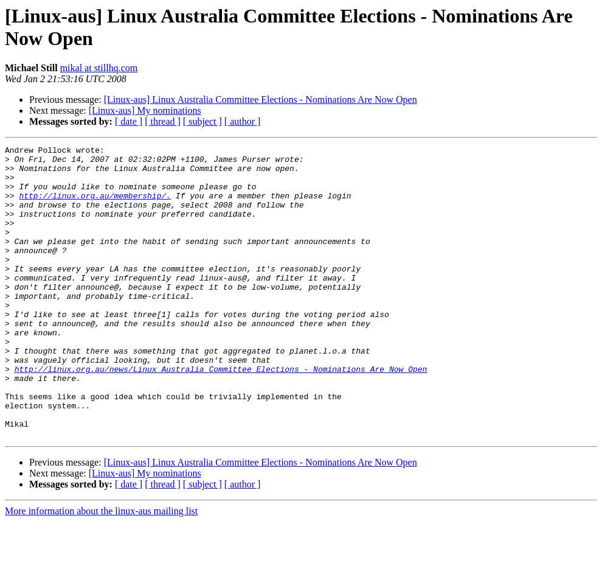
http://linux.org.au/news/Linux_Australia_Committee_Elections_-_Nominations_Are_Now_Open (221, 414)
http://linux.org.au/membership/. (95, 206)
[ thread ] (163, 121)
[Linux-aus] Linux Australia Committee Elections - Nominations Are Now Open (260, 99)
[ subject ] (202, 121)
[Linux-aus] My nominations (145, 110)
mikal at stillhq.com (99, 68)
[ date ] (128, 121)
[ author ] (242, 121)
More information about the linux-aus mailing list (101, 569)
